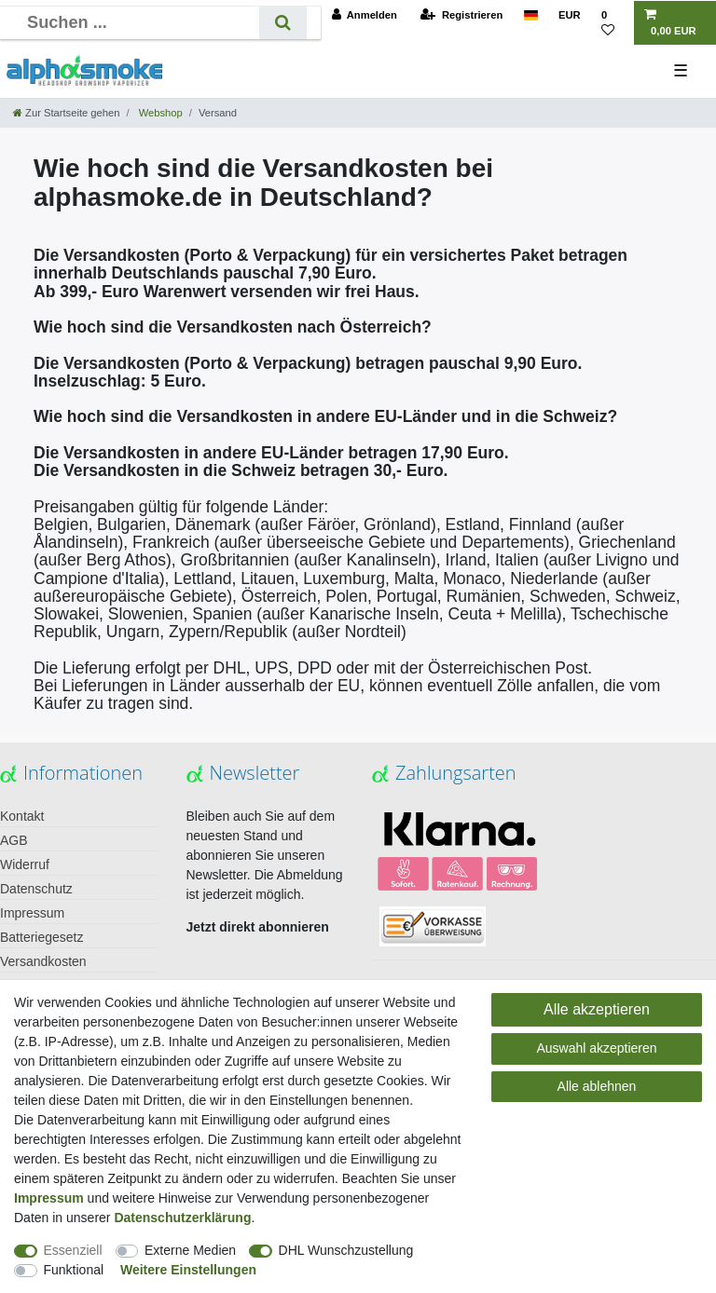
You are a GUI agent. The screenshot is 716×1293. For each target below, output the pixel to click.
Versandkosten (43, 961)
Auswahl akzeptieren (596, 1048)
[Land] (530, 15)
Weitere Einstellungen (188, 1269)
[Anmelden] (364, 15)
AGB (14, 840)
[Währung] (569, 15)
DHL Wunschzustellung (346, 1250)
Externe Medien (190, 1250)
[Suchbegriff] (136, 23)
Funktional (74, 1269)
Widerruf (24, 864)
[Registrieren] (461, 15)
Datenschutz (36, 888)
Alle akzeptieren (597, 1009)
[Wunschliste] (612, 23)
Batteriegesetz (42, 937)
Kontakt (22, 816)
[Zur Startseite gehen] (66, 112)
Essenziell (73, 1250)
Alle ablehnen (597, 1086)
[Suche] (283, 23)
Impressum (32, 912)
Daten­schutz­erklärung (182, 1217)
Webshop (159, 112)
